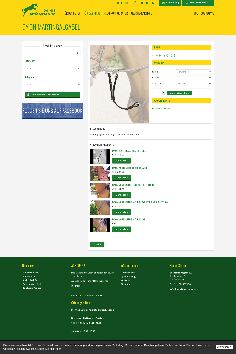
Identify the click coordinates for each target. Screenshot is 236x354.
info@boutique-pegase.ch (184, 289)
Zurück (97, 244)
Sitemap (152, 3)
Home (141, 3)
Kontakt (147, 3)
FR (118, 3)
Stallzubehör (29, 280)
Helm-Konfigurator (116, 13)
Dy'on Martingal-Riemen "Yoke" (129, 151)
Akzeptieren (224, 347)
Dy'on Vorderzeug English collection (133, 185)
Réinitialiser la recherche (43, 94)
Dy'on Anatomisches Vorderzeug (130, 168)
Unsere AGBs (128, 272)
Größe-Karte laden (161, 108)
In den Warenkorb (179, 92)
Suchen (77, 53)
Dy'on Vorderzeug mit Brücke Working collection (140, 202)
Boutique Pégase (204, 13)
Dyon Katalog (128, 276)
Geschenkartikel (141, 13)
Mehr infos (122, 160)
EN (126, 3)
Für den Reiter (71, 13)
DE (122, 3)
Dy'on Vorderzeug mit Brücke (128, 219)
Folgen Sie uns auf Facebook (52, 110)
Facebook (135, 2)
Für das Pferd (92, 13)
